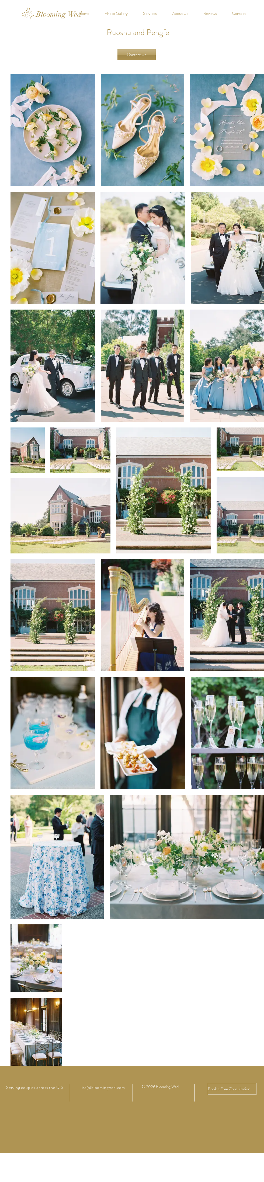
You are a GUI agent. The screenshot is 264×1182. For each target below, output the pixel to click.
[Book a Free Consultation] (232, 1089)
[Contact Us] (136, 54)
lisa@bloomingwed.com (103, 1087)
